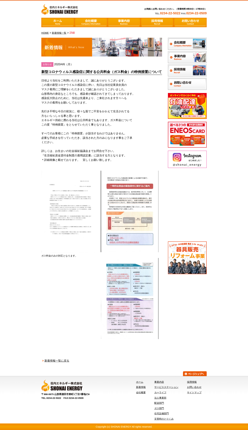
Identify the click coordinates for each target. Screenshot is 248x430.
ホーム (139, 382)
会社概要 (141, 392)
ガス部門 (159, 408)
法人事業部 (160, 397)
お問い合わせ (194, 387)
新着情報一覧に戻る (56, 360)
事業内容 (159, 382)
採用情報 (192, 382)
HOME (45, 33)
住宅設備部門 (161, 413)
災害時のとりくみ (164, 418)
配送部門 (159, 403)
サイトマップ (194, 392)
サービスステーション (166, 387)
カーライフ (160, 392)
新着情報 (141, 387)
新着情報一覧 (59, 33)
